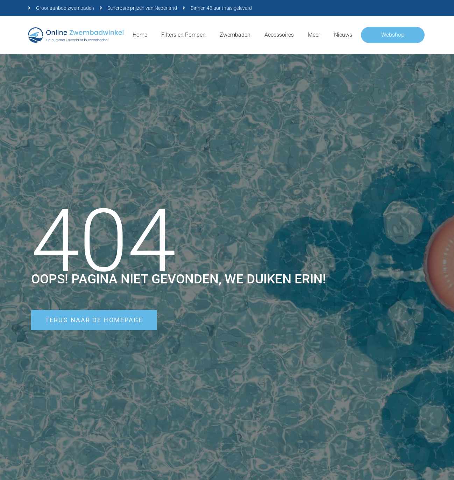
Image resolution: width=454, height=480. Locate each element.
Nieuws (343, 34)
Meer (314, 34)
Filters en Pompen (183, 34)
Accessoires (279, 34)
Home (140, 34)
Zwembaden (235, 34)
